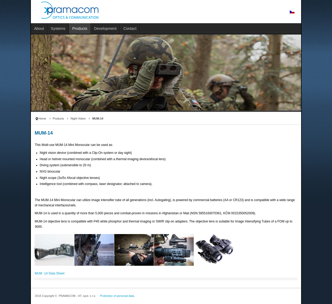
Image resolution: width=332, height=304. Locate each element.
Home (42, 118)
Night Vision (78, 118)
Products (58, 118)
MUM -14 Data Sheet (49, 273)
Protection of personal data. (117, 295)
